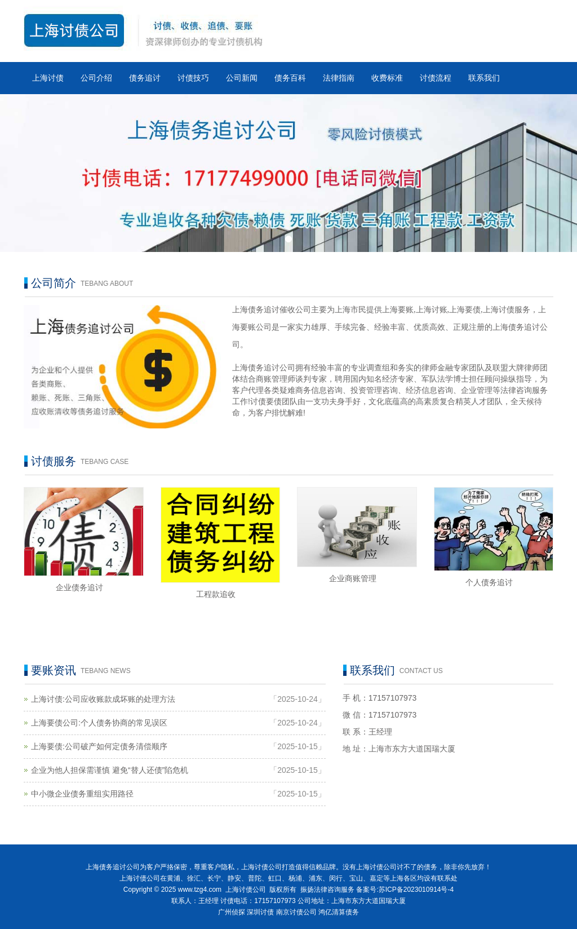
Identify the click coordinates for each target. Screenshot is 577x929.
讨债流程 (435, 77)
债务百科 (290, 77)
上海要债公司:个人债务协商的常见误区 (99, 722)
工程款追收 (216, 594)
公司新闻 (242, 77)
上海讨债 (48, 77)
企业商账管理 (352, 578)
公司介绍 (96, 77)
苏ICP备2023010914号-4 (416, 889)
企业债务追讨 (79, 587)
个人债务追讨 (489, 582)
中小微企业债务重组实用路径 (82, 793)
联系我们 (484, 77)
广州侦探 (231, 912)
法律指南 (338, 77)
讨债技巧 (193, 77)
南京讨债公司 (296, 912)
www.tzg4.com (199, 889)
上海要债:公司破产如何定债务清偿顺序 (99, 746)
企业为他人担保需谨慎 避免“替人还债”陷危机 (109, 770)
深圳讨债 (260, 912)
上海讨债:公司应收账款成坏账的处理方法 (103, 699)
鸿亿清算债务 (338, 912)
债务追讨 (145, 77)
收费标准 (387, 77)
